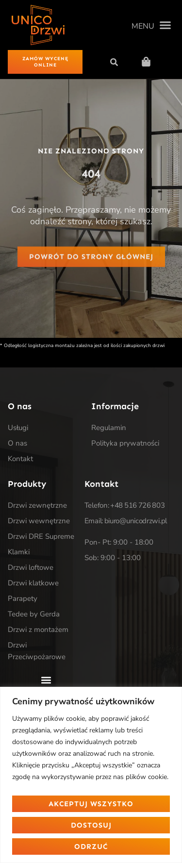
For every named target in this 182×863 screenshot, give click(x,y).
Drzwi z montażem (38, 629)
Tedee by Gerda (34, 614)
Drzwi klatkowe (33, 583)
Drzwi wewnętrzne (39, 521)
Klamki (19, 552)
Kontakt (20, 459)
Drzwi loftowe (30, 567)
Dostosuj (91, 825)
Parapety (22, 598)
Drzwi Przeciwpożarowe (37, 651)
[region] (91, 775)
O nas (17, 443)
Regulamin (108, 427)
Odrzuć (91, 846)
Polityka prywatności (125, 443)
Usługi (18, 427)
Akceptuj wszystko (91, 803)
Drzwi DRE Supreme (41, 536)
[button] (151, 25)
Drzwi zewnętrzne (37, 505)
